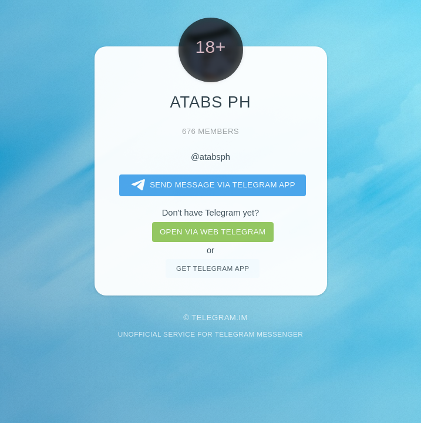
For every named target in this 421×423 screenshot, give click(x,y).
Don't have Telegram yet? (210, 212)
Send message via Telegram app (211, 185)
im (243, 317)
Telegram (213, 317)
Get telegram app (212, 268)
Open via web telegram (212, 231)
